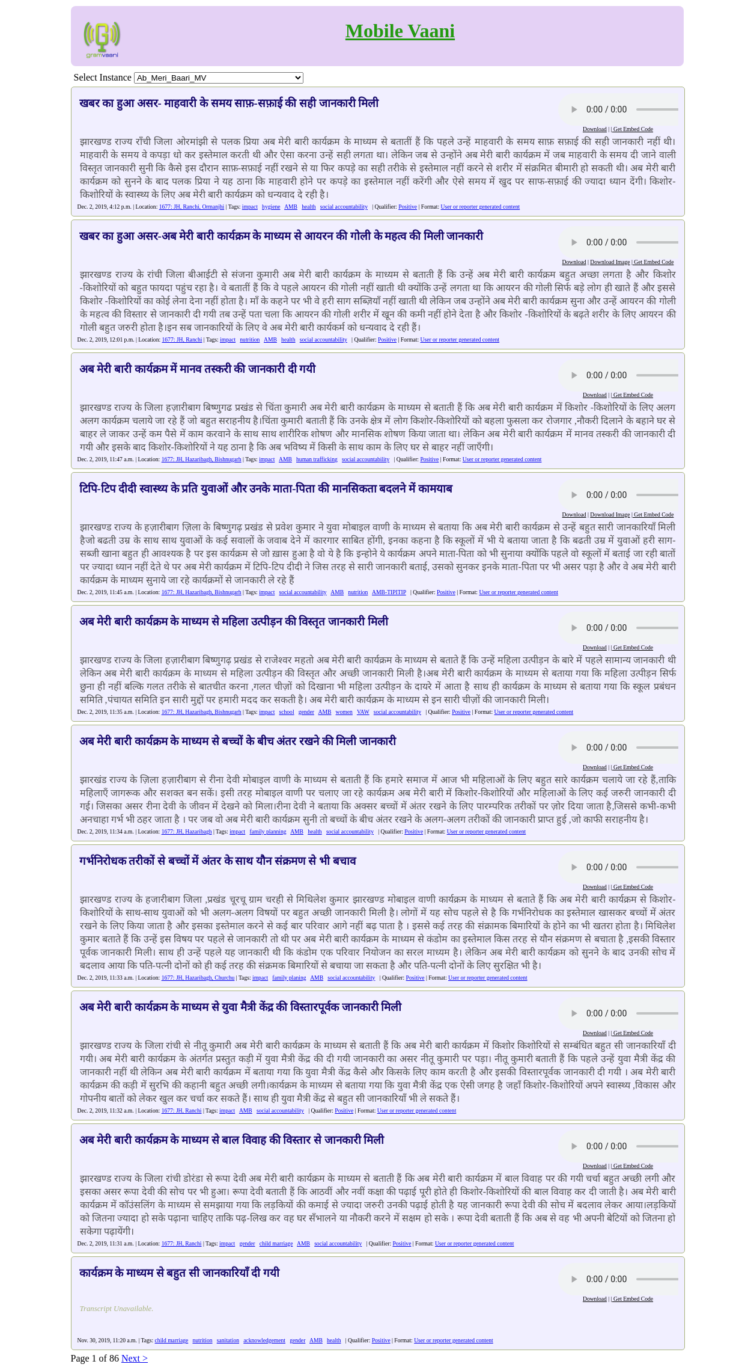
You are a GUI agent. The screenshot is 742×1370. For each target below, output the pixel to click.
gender (306, 711)
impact (250, 206)
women (344, 711)
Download (595, 129)
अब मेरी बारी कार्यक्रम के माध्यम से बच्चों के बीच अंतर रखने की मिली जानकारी (237, 741)
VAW (363, 711)
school (286, 711)
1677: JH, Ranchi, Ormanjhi (191, 206)
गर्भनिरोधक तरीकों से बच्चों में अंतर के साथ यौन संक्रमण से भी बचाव (217, 861)
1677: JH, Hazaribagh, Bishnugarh (202, 459)
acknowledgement (264, 1340)
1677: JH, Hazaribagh (187, 831)
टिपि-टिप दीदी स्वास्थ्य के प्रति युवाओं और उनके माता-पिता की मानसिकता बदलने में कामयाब (265, 488)
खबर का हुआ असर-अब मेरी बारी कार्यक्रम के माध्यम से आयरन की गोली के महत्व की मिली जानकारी (281, 236)
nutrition (250, 339)
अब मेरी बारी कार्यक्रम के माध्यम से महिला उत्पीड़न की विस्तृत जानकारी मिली (233, 621)
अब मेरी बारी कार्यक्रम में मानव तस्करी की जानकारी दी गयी (197, 369)
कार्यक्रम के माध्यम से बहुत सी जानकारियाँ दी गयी (179, 1273)
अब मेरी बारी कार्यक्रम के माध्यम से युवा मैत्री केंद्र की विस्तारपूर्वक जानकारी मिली (240, 1007)
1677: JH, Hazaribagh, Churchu (198, 977)
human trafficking (317, 459)
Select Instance (103, 77)
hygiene (271, 206)
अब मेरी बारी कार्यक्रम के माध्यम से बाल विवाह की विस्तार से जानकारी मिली (232, 1140)
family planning (267, 831)
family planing (289, 977)
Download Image (610, 262)
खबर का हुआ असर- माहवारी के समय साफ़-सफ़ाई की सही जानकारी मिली (229, 103)
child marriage (276, 1243)
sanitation (228, 1340)
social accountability (344, 206)
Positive (407, 206)
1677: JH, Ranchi (182, 339)
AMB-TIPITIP (389, 592)
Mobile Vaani (400, 30)
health (308, 206)
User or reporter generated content (480, 206)
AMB (290, 206)
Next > (134, 1358)
